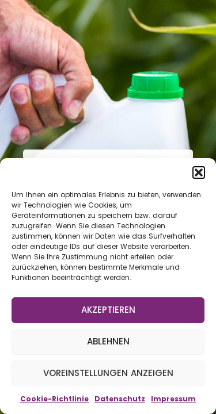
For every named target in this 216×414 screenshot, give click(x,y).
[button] (198, 172)
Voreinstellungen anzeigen (108, 373)
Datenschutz (119, 399)
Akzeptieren (108, 310)
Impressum (173, 399)
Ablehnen (108, 341)
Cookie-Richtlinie (54, 399)
